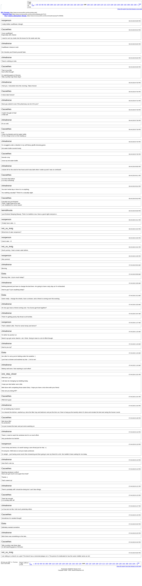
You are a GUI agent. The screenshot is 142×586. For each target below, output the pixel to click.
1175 (108, 4)
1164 (81, 4)
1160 (68, 4)
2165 (135, 4)
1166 (88, 4)
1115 (54, 4)
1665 (128, 4)
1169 (98, 4)
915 (45, 4)
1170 (101, 4)
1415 (125, 4)
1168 (95, 4)
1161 (71, 4)
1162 (75, 4)
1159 (65, 4)
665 (42, 4)
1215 (115, 4)
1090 (51, 4)
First (33, 4)
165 (37, 4)
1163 (78, 4)
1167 (91, 4)
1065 (48, 4)
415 (40, 4)
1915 (132, 4)
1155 (61, 4)
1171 (105, 4)
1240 (118, 4)
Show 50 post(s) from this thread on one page (130, 9)
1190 (111, 4)
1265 (121, 4)
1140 (58, 4)
